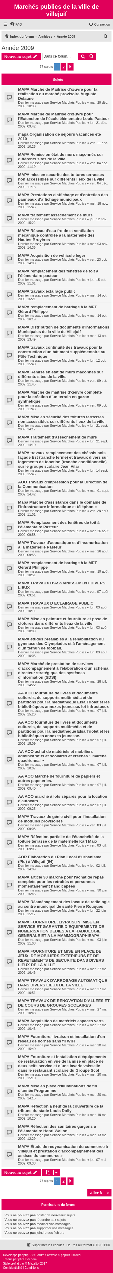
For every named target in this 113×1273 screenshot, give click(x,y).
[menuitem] (16, 24)
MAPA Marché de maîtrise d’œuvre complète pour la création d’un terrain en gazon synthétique (60, 397)
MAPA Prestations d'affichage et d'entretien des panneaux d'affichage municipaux (63, 197)
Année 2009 (18, 48)
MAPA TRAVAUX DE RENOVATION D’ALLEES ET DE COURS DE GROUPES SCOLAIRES (64, 1002)
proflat (15, 1263)
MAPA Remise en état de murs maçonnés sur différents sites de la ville (60, 156)
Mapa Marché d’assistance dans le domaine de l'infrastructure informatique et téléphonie (62, 504)
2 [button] (63, 67)
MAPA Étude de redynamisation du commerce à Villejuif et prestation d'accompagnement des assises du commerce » (63, 1151)
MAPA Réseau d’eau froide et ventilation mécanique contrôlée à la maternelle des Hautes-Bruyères (56, 235)
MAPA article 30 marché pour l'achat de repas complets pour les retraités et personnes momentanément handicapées (61, 881)
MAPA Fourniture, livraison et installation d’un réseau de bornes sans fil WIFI (61, 1038)
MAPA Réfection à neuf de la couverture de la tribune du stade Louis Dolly (60, 1108)
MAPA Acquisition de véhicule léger (51, 255)
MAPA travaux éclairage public (47, 291)
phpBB (28, 1255)
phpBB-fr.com (27, 1259)
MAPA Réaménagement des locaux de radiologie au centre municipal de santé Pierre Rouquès (64, 904)
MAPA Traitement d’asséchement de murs (57, 437)
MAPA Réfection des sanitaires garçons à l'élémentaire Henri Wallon (57, 1128)
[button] (70, 67)
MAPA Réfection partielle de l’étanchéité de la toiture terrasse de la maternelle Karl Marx (61, 839)
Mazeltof (33, 1263)
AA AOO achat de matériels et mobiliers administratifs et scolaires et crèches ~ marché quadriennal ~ (62, 756)
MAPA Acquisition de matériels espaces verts (61, 1021)
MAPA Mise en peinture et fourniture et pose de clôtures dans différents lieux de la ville (62, 621)
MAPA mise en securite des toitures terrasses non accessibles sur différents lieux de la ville (61, 176)
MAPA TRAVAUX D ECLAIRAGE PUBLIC (55, 603)
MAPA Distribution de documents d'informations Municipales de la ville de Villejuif (63, 329)
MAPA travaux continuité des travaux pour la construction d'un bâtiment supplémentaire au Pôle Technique (61, 352)
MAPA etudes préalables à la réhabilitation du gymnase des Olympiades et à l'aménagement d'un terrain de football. (61, 643)
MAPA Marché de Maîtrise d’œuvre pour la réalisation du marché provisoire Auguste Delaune (57, 94)
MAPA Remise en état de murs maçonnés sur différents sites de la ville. (60, 374)
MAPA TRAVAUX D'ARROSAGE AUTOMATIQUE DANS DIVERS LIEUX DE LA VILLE (62, 982)
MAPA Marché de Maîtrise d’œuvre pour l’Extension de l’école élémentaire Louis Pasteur (63, 116)
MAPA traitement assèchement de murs (55, 215)
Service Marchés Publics (68, 102)
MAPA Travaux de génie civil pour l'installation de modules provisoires (61, 818)
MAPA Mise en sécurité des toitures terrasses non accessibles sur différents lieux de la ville (61, 419)
